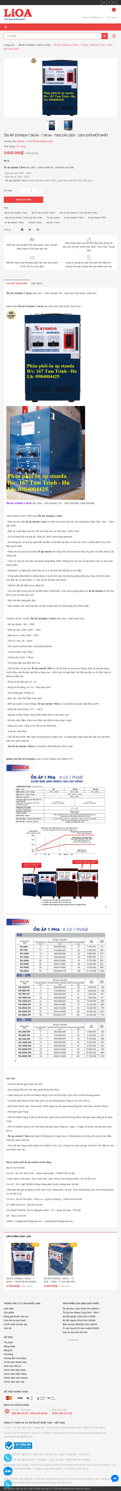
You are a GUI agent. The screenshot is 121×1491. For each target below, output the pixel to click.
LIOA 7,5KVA (100, 1479)
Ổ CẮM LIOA (73, 1479)
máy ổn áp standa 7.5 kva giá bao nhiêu (24, 217)
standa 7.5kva (35, 222)
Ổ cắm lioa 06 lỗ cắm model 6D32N (81, 1328)
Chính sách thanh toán (15, 1362)
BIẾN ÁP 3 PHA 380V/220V (38, 1479)
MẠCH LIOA (59, 1479)
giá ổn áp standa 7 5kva (43, 213)
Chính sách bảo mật (14, 1382)
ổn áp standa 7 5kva (14, 222)
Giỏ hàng (8, 1354)
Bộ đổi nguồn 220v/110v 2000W (79, 1320)
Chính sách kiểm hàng (15, 1374)
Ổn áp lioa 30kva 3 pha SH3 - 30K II (81, 1312)
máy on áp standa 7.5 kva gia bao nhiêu (78, 213)
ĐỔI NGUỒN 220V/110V (38, 1482)
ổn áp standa (53, 217)
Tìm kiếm (8, 1342)
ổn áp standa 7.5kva (74, 217)
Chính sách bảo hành (15, 1370)
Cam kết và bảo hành (15, 1320)
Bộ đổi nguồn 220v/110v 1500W (79, 1316)
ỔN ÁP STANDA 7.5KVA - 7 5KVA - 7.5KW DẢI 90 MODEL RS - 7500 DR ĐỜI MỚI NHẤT (21, 1281)
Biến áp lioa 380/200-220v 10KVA (80, 1324)
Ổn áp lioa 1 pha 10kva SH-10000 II (81, 1308)
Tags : (6, 208)
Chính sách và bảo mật (15, 1324)
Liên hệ (7, 1328)
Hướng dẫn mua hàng (15, 1358)
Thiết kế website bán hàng (66, 1488)
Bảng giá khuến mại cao (16, 1316)
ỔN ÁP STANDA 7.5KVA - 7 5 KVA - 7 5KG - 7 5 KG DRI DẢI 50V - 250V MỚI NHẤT (59, 1281)
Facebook (73, 1340)
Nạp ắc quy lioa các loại (75, 1332)
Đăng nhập (88, 17)
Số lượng (8, 190)
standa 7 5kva (53, 222)
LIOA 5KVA (87, 1479)
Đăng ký (99, 17)
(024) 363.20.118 (62, 1413)
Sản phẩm (9, 1312)
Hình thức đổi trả (12, 1366)
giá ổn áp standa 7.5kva (16, 213)
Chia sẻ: (7, 230)
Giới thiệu (9, 1308)
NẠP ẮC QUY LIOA (62, 1482)
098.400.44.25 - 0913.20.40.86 (29, 1413)
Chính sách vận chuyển (16, 1378)
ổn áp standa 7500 (97, 217)
